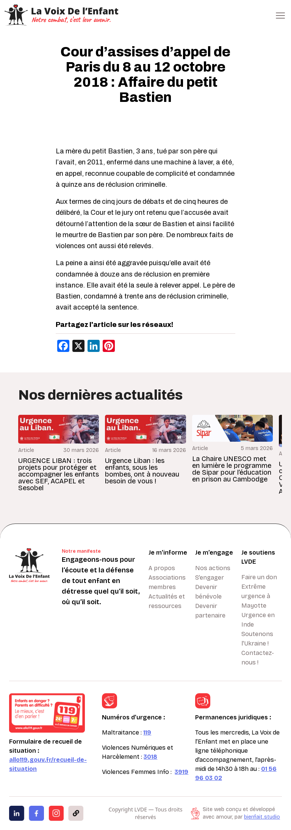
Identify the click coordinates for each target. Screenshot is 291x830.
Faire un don (259, 577)
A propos (162, 568)
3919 (181, 771)
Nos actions (212, 568)
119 (147, 732)
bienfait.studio (262, 817)
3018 (150, 756)
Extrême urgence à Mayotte (255, 596)
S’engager (209, 577)
